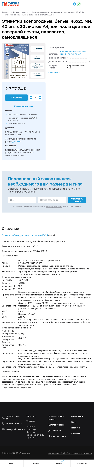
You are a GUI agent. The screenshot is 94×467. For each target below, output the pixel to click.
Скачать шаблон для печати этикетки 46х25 (25, 235)
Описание (53, 72)
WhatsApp (31, 416)
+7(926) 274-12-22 (14, 423)
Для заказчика (55, 430)
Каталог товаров (56, 425)
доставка (16, 141)
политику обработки (54, 206)
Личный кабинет (82, 463)
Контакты (76, 433)
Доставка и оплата (57, 436)
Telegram (30, 421)
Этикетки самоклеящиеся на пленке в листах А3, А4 (72, 52)
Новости (75, 428)
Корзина (60, 462)
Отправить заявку (77, 200)
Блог (73, 422)
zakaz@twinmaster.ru (16, 429)
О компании (77, 416)
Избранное (35, 463)
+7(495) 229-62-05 (84, 4)
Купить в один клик (23, 106)
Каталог (12, 463)
